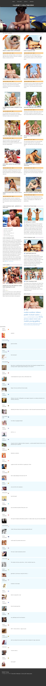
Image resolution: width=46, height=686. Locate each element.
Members (32, 1)
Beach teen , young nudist (8, 230)
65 (34, 109)
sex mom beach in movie (32, 317)
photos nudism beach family (30, 323)
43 (13, 196)
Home (13, 1)
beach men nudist (6, 234)
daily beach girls (36, 324)
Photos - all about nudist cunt (8, 233)
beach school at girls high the (8, 235)
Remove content (29, 673)
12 (13, 111)
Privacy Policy (13, 673)
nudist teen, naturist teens (8, 228)
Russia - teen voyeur (7, 231)
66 (34, 81)
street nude (37, 319)
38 (13, 81)
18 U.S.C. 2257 (23, 673)
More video (19, 1)
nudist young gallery (32, 321)
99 (13, 138)
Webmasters (18, 673)
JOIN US (25, 1)
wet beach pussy (29, 324)
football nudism (34, 315)
